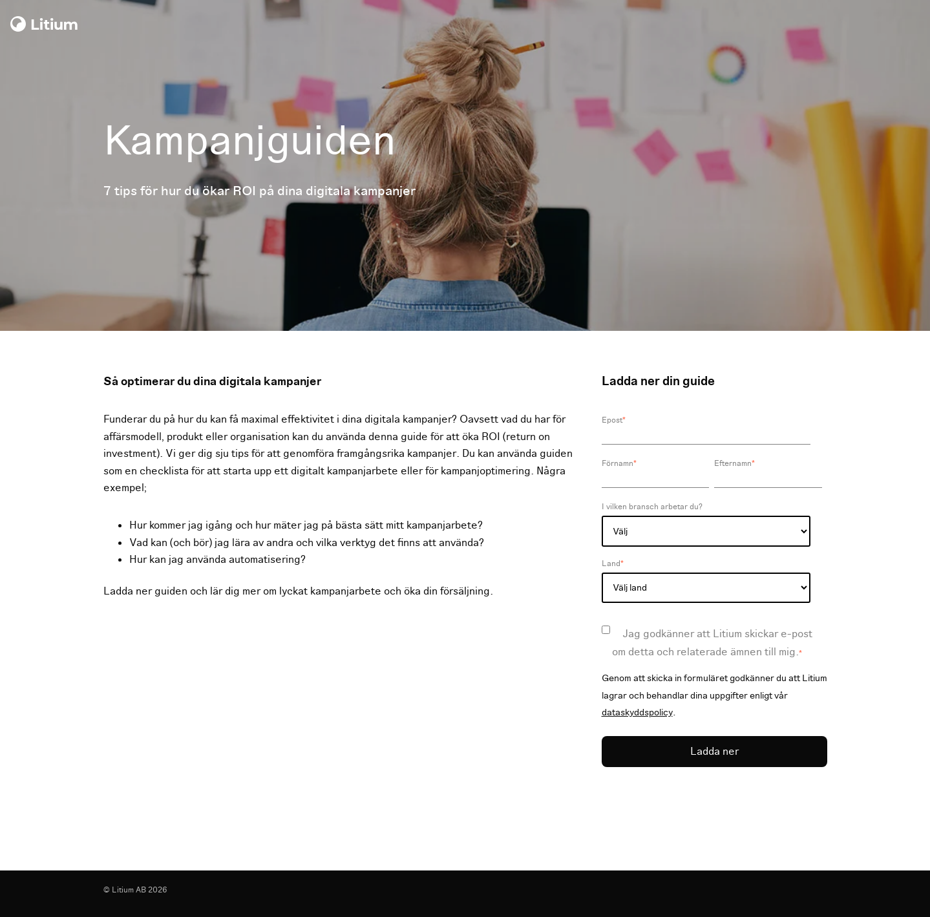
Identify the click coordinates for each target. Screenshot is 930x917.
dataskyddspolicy (637, 712)
